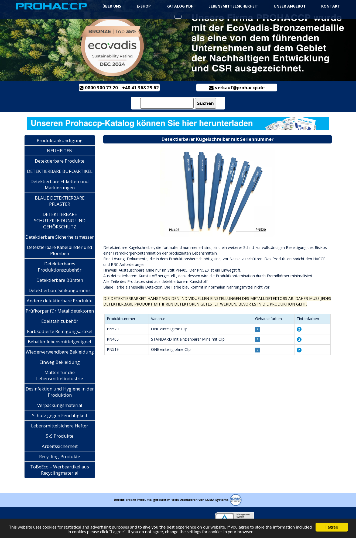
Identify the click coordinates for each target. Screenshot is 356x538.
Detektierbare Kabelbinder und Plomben (59, 250)
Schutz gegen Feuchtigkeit (59, 415)
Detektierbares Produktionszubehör (59, 267)
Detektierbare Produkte (59, 161)
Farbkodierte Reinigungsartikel (60, 331)
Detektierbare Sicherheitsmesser (59, 237)
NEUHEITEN (60, 151)
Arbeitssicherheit (60, 446)
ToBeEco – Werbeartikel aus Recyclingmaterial (59, 470)
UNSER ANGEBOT (290, 6)
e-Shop (144, 6)
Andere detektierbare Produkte (60, 300)
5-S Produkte (59, 436)
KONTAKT (330, 6)
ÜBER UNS (111, 6)
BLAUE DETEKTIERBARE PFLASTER (59, 201)
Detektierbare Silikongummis (60, 290)
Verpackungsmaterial (59, 405)
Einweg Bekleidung (59, 362)
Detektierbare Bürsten (59, 280)
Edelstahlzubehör (59, 321)
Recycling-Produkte (59, 456)
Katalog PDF (179, 6)
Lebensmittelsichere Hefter (59, 426)
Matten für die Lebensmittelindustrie (59, 375)
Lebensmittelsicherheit (233, 6)
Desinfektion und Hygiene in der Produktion (60, 392)
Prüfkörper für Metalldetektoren (60, 311)
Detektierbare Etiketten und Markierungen (59, 184)
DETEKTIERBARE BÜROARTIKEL (60, 171)
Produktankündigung (60, 140)
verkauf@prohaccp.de (237, 87)
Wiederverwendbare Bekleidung (60, 352)
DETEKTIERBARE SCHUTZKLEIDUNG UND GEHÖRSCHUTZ (59, 220)
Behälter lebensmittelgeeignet (59, 341)
